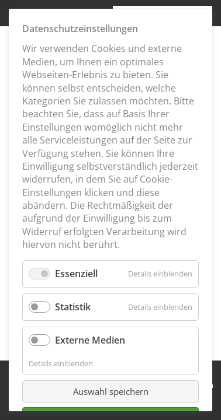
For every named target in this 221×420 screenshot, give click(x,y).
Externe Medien (90, 340)
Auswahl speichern (111, 391)
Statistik (73, 306)
